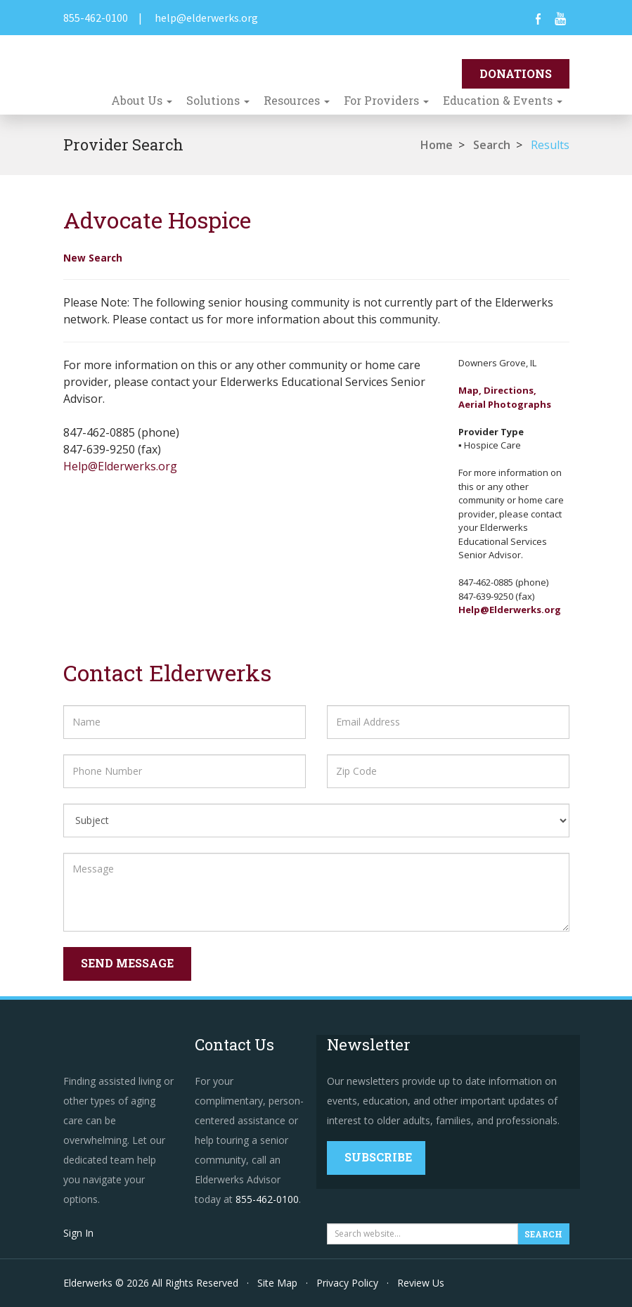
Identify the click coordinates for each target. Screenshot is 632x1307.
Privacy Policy (347, 1282)
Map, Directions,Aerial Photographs (504, 397)
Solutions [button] (218, 100)
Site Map (277, 1282)
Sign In (78, 1233)
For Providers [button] (386, 100)
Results (550, 145)
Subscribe (378, 1157)
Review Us (420, 1282)
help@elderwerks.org (206, 18)
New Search (92, 257)
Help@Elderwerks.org (120, 466)
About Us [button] (141, 100)
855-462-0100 (95, 18)
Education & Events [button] (502, 100)
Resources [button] (297, 100)
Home (436, 145)
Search (491, 145)
